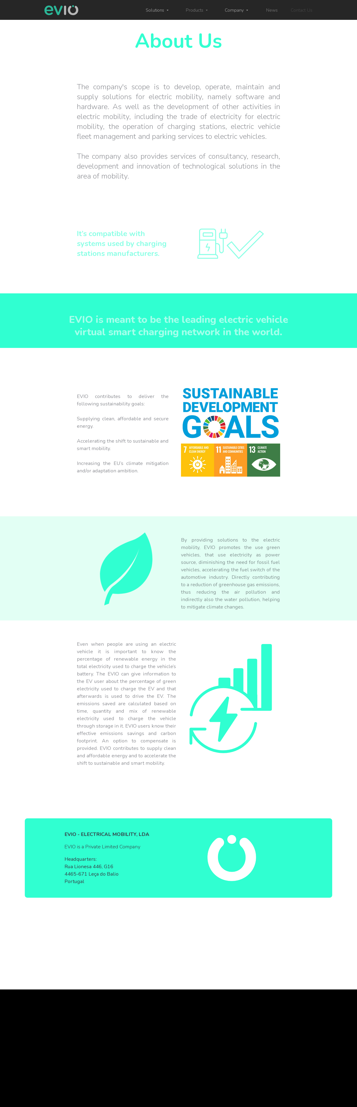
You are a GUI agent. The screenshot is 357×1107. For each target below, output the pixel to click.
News (272, 10)
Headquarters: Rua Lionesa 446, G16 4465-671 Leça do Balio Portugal (91, 870)
